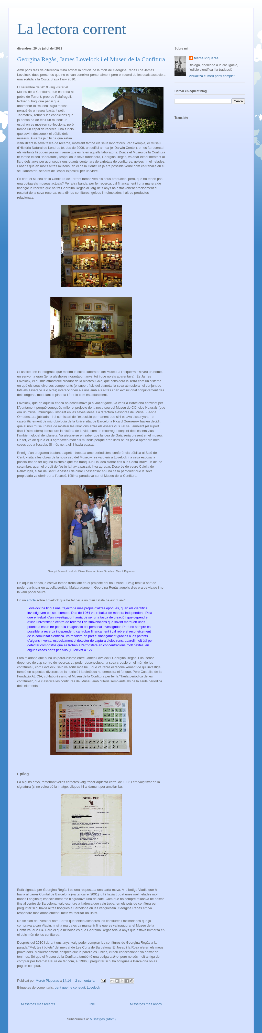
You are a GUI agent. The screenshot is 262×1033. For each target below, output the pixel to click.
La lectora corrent (71, 28)
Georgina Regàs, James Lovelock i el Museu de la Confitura (91, 59)
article (32, 600)
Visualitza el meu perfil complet (212, 76)
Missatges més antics (146, 1004)
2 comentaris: (85, 980)
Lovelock (93, 987)
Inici (92, 1004)
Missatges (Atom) (103, 1019)
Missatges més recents (38, 1004)
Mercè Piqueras (206, 58)
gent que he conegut (70, 987)
